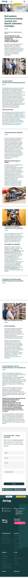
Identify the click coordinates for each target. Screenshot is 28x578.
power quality (18, 183)
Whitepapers (5, 556)
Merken (4, 560)
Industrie (16, 545)
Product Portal (17, 4)
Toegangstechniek (18, 548)
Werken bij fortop (18, 558)
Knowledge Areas (6, 533)
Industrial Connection (7, 541)
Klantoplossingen (6, 566)
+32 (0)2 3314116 (8, 489)
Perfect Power (5, 535)
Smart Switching (6, 543)
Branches (16, 533)
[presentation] (15, 478)
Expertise (4, 552)
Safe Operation (5, 537)
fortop (15, 552)
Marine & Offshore (18, 547)
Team (15, 556)
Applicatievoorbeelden (7, 567)
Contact (4, 571)
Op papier (16, 564)
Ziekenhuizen (17, 537)
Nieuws (16, 562)
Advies (3, 554)
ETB (15, 541)
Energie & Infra (17, 543)
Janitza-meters (20, 117)
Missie (15, 554)
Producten (4, 562)
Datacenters (17, 539)
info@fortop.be (20, 489)
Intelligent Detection (6, 539)
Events (15, 560)
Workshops (5, 558)
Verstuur (14, 483)
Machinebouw (17, 535)
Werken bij (16, 571)
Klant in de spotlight (6, 564)
